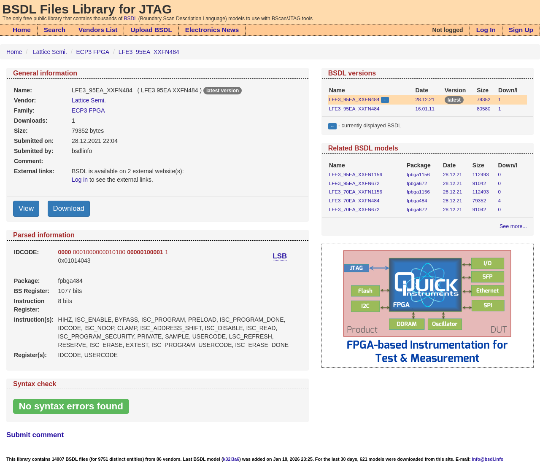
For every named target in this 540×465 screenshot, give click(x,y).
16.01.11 (425, 108)
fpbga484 (417, 200)
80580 (483, 108)
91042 (479, 183)
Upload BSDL (151, 29)
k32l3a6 (231, 459)
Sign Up (521, 29)
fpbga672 (417, 183)
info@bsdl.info (488, 459)
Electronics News (212, 29)
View (26, 208)
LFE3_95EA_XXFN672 (354, 183)
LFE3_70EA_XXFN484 (354, 200)
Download (69, 208)
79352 (483, 99)
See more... (513, 226)
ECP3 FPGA (93, 51)
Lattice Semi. (50, 51)
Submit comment (35, 435)
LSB (280, 256)
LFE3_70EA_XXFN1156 (355, 191)
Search (54, 29)
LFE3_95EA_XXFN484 (149, 51)
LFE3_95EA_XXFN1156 (355, 174)
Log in (80, 179)
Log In (486, 29)
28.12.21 (425, 99)
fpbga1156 (418, 174)
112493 (480, 174)
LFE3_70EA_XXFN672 (354, 209)
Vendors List (97, 29)
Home (22, 29)
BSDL (130, 19)
